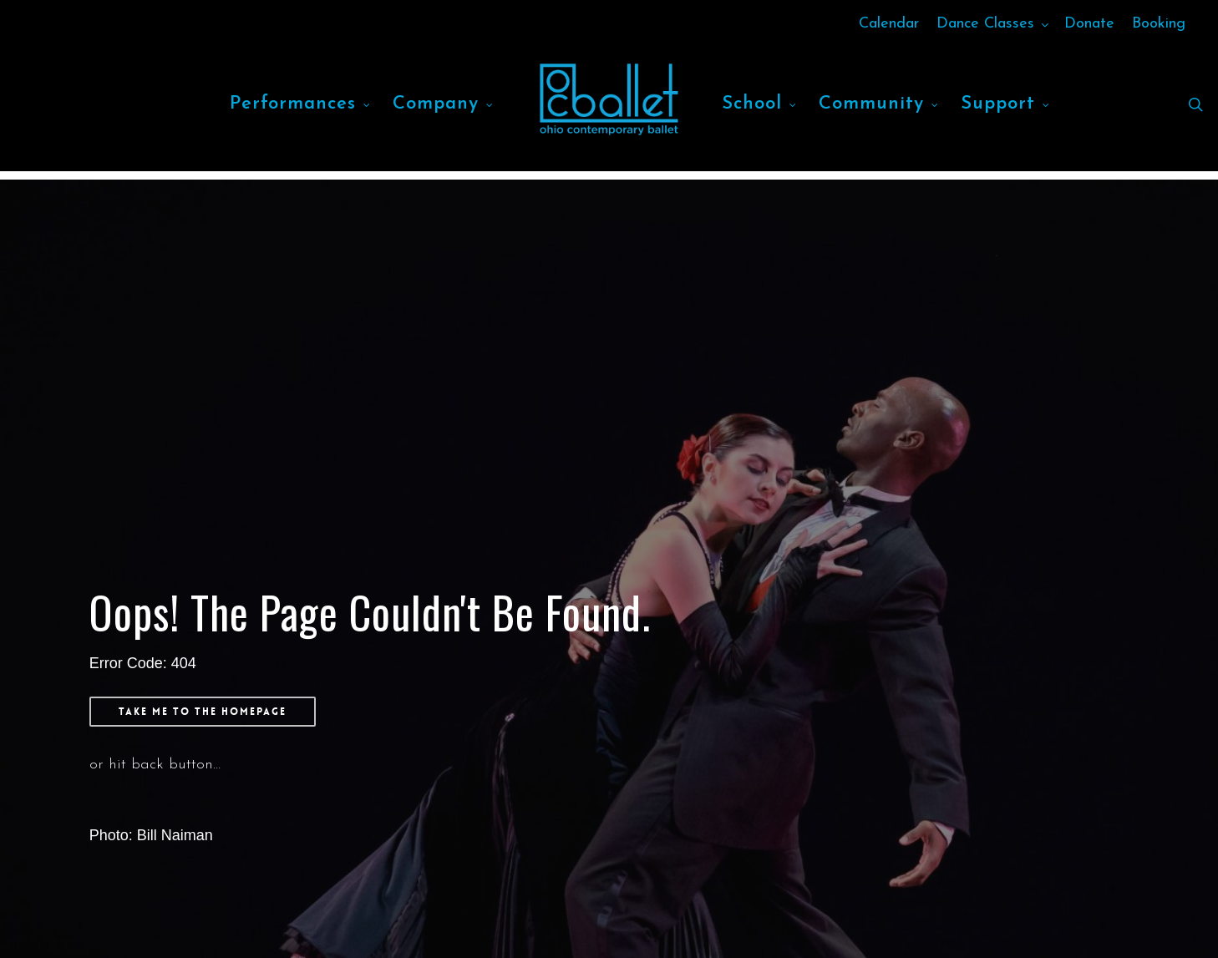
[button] (202, 712)
